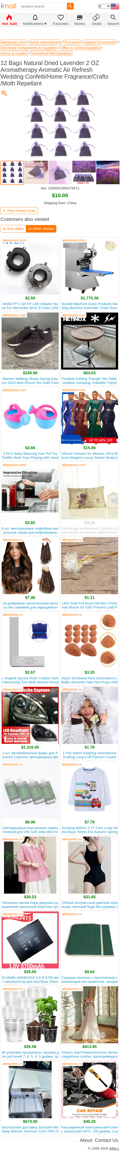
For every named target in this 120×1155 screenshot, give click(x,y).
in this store (13, 228)
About (86, 1140)
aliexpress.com (14, 240)
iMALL (114, 1148)
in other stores (41, 228)
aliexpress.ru (13, 540)
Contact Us (106, 1140)
